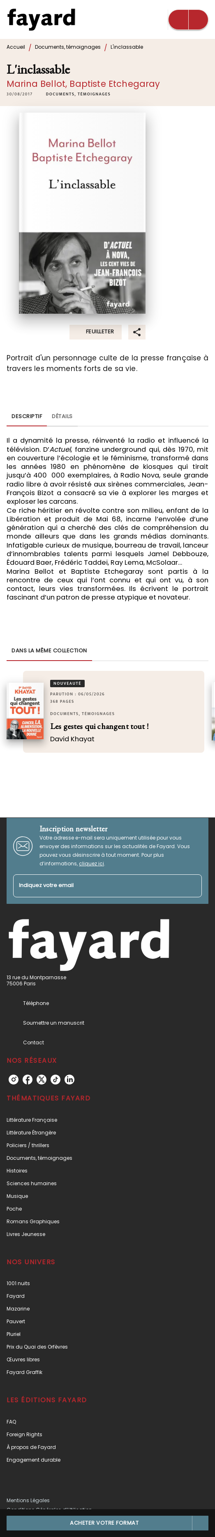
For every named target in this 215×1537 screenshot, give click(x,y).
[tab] (27, 416)
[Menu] (188, 19)
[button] (78, 94)
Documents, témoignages (68, 46)
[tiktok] (55, 1080)
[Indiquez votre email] (97, 886)
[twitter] (42, 1080)
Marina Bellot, (38, 84)
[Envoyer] (192, 886)
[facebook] (28, 1080)
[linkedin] (69, 1080)
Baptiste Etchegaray (114, 84)
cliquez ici (91, 863)
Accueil (16, 46)
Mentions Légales (28, 1500)
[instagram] (14, 1080)
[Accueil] (41, 19)
